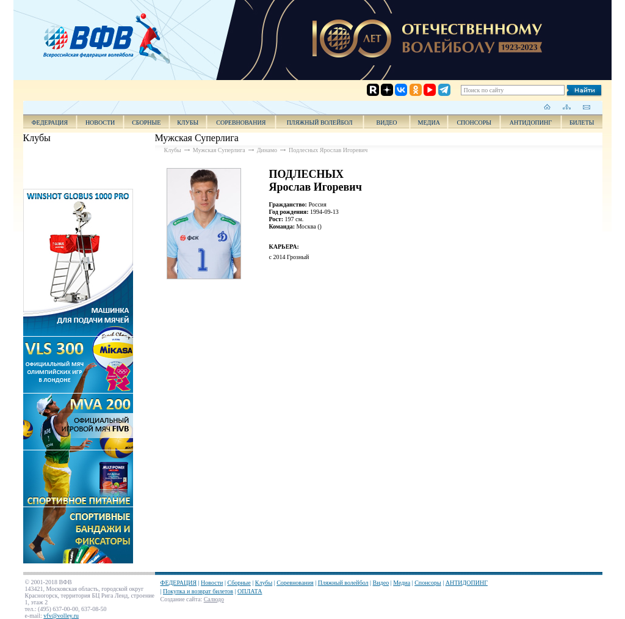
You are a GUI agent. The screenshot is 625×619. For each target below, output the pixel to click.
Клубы (187, 122)
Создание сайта (181, 599)
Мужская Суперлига (219, 150)
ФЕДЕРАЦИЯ (50, 122)
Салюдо (214, 599)
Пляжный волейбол (320, 122)
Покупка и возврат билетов (198, 591)
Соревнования (241, 122)
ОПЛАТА (249, 591)
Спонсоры (474, 122)
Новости (100, 122)
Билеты (581, 122)
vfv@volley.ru (61, 615)
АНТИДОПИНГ (531, 122)
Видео (381, 582)
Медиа (429, 122)
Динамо (267, 150)
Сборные (146, 122)
